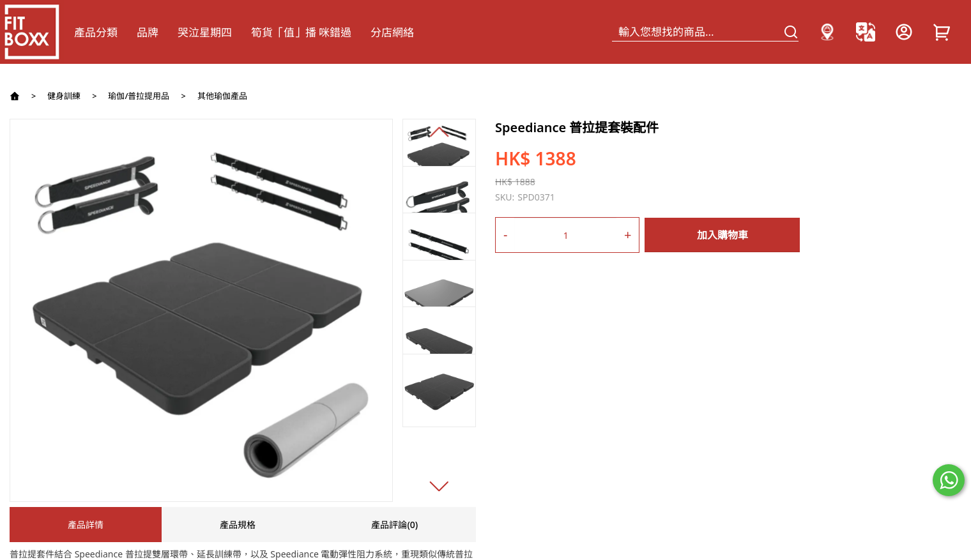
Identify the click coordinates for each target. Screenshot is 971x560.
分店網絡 (392, 32)
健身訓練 (63, 96)
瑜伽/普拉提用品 (138, 96)
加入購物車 (722, 235)
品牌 (147, 32)
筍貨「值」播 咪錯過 (301, 32)
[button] (439, 131)
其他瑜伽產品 (222, 96)
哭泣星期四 (205, 32)
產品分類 (96, 32)
